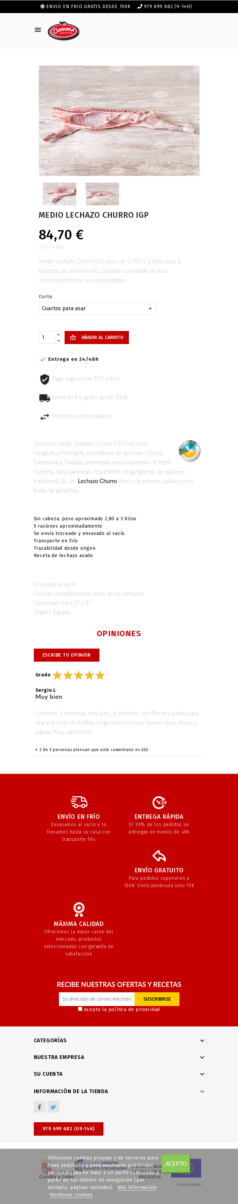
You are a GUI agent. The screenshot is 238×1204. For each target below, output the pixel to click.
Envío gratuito (159, 870)
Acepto (176, 1163)
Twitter (53, 1107)
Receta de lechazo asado (63, 555)
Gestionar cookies (71, 1195)
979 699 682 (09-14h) (69, 1129)
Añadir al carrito (102, 337)
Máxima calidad (79, 924)
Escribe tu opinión (67, 655)
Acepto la (119, 1009)
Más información (136, 1187)
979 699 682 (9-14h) (168, 6)
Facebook (40, 1107)
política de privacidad (134, 1009)
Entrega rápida (159, 816)
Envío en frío (79, 816)
